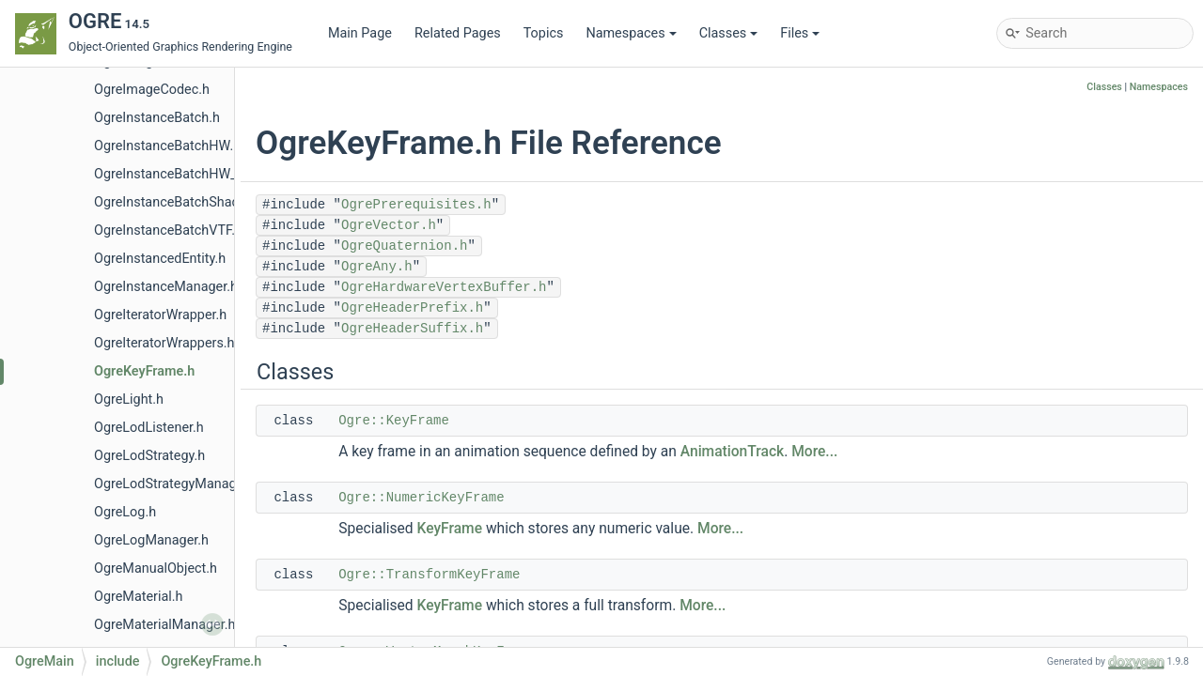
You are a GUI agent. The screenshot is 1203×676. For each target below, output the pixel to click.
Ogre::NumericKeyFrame (421, 497)
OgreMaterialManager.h (164, 625)
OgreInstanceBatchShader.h (177, 202)
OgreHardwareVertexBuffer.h (443, 287)
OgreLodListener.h (149, 428)
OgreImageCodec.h (152, 90)
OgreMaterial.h (138, 597)
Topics (543, 33)
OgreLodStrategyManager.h (176, 484)
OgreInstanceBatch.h (157, 118)
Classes (728, 33)
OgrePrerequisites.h (416, 204)
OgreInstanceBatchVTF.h (168, 230)
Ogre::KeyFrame (393, 420)
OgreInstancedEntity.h (160, 259)
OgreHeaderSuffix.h (412, 328)
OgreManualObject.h (155, 568)
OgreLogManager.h (151, 540)
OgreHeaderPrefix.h (412, 307)
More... (814, 451)
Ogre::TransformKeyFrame (429, 574)
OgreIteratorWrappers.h (164, 343)
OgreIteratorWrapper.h (160, 315)
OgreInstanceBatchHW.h (167, 146)
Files (800, 33)
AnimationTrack (732, 451)
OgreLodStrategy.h (149, 456)
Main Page (360, 33)
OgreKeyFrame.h (144, 371)
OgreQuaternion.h (404, 246)
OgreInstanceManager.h (166, 287)
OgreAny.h (377, 266)
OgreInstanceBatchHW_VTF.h (182, 174)
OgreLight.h (129, 399)
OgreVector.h (388, 225)
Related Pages (457, 33)
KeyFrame (450, 528)
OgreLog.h (125, 512)
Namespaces (631, 33)
